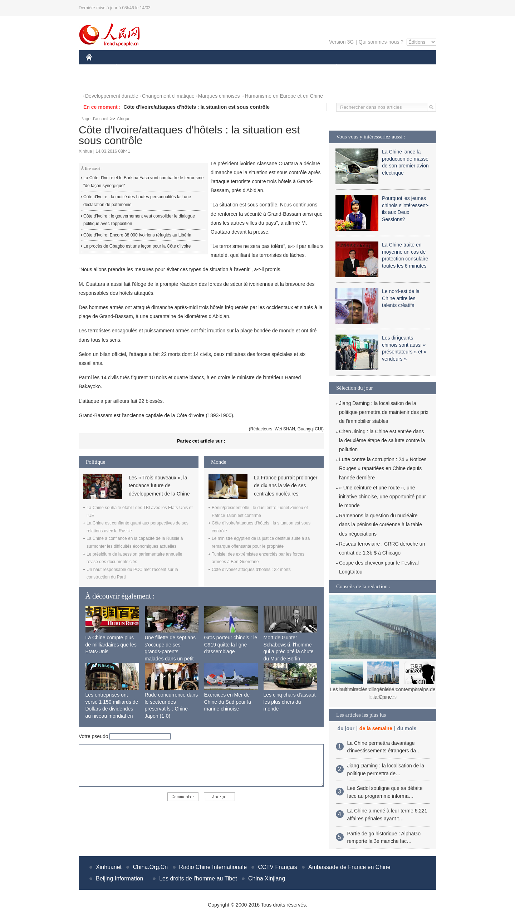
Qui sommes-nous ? (381, 42)
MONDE (161, 67)
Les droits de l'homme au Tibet (198, 878)
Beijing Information (119, 878)
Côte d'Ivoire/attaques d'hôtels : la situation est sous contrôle (196, 107)
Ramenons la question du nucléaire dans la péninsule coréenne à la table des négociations (380, 524)
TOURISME (392, 67)
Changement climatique (168, 96)
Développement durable (111, 96)
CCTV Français (277, 867)
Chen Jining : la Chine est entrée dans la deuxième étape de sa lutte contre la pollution (382, 440)
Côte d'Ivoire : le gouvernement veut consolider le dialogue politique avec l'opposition (139, 220)
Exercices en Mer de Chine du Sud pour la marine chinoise (227, 702)
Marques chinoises (219, 96)
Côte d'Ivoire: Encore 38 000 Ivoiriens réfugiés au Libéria (137, 235)
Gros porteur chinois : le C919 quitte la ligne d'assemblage (231, 644)
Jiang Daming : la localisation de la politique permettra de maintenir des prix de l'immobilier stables (383, 412)
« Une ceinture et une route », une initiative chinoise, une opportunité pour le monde (382, 496)
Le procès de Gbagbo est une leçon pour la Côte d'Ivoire (137, 246)
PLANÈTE (332, 67)
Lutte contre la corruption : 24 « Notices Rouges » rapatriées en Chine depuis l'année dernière (382, 468)
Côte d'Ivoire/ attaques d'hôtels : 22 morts (251, 569)
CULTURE (255, 67)
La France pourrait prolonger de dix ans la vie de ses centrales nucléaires (285, 486)
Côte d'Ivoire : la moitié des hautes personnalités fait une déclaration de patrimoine (137, 200)
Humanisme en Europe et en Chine (284, 96)
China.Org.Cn (150, 867)
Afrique (124, 118)
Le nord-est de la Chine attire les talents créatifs (401, 298)
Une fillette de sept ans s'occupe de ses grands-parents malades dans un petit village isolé (170, 651)
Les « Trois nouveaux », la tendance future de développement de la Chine (159, 486)
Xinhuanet (109, 867)
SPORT (361, 67)
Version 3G (341, 42)
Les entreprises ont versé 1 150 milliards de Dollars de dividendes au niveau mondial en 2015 (111, 709)
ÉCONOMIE (129, 67)
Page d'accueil (94, 118)
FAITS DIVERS (294, 67)
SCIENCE (223, 67)
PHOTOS (100, 82)
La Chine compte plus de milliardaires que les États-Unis (111, 644)
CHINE (98, 67)
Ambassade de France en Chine (349, 867)
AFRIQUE (192, 67)
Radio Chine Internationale (213, 867)
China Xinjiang (266, 878)
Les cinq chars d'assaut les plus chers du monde (290, 702)
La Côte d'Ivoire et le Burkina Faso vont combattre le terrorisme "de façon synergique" (143, 181)
